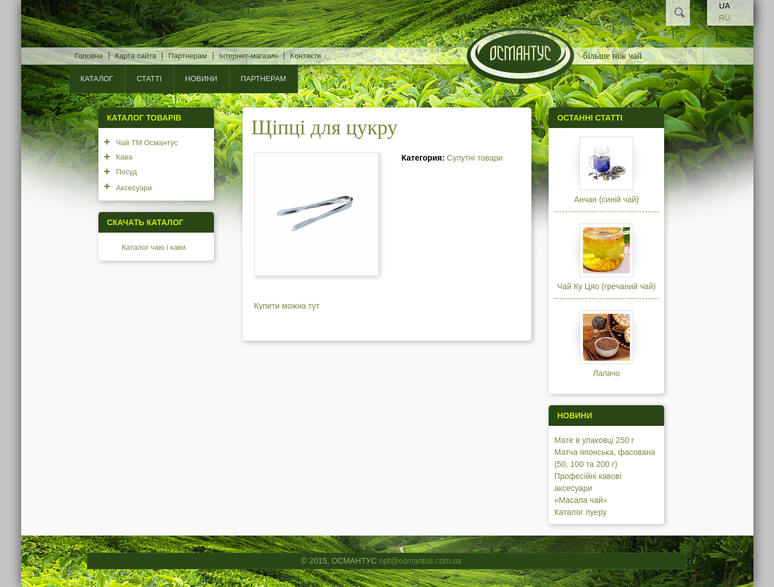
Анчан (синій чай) (606, 199)
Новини (201, 78)
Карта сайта (135, 55)
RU (724, 17)
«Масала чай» (581, 500)
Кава (124, 157)
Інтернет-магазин (248, 55)
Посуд (126, 171)
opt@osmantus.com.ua (420, 560)
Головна (89, 55)
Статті (149, 78)
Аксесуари (134, 187)
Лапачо (606, 373)
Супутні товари (475, 157)
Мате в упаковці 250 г (594, 440)
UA (724, 5)
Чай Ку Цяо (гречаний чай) (606, 286)
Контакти (305, 55)
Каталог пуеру (580, 512)
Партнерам (187, 55)
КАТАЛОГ (97, 78)
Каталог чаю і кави (154, 247)
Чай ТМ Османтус (147, 142)
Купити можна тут (287, 305)
